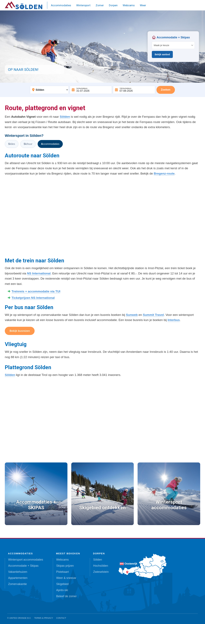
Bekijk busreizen (20, 331)
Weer (143, 5)
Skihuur (28, 144)
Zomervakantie (17, 584)
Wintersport (83, 5)
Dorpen (113, 5)
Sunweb (132, 314)
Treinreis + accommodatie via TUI (36, 291)
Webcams (129, 5)
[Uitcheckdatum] (134, 90)
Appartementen (17, 578)
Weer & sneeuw (66, 578)
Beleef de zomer (66, 596)
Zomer (100, 5)
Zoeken (165, 89)
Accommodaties (61, 5)
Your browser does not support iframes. (173, 46)
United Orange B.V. (20, 618)
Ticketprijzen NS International (33, 297)
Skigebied (62, 584)
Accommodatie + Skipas (23, 565)
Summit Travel (153, 314)
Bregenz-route (164, 173)
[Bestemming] (49, 90)
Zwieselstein (101, 571)
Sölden (65, 116)
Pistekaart (62, 571)
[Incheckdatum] (91, 90)
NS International (39, 273)
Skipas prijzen (65, 565)
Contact (61, 618)
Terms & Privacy (43, 618)
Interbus (174, 320)
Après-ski (62, 590)
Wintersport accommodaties (25, 559)
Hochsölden (100, 565)
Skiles (11, 144)
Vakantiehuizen (17, 571)
